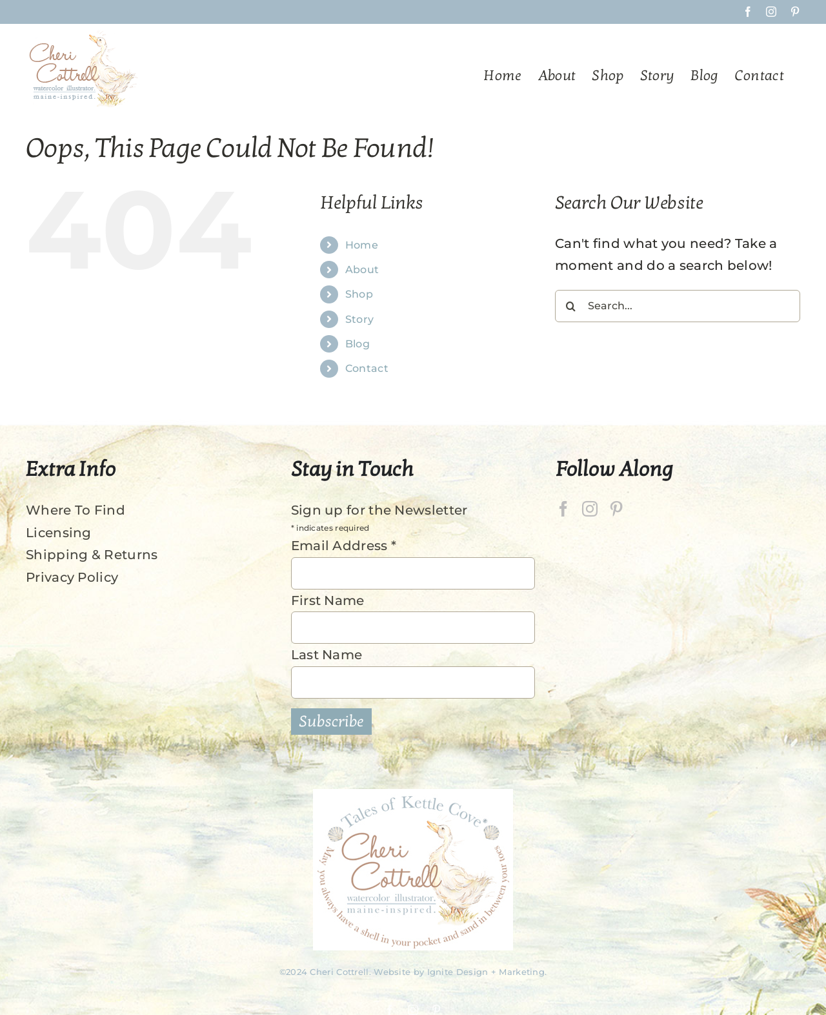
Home (361, 245)
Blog (357, 344)
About (362, 269)
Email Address (344, 545)
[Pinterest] (616, 509)
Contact (366, 368)
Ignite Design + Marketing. (487, 972)
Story (359, 319)
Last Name (327, 654)
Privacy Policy (72, 577)
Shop (359, 294)
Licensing (59, 532)
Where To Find (75, 510)
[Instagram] (590, 509)
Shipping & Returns (91, 554)
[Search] (571, 306)
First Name (328, 600)
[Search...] (677, 306)
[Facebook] (563, 509)
